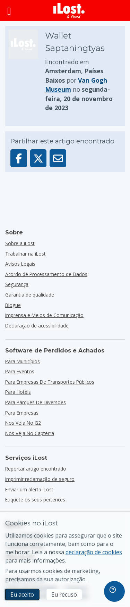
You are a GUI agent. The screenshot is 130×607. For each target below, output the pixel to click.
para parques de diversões (35, 402)
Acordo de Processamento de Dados (46, 274)
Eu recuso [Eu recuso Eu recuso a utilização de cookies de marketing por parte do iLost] (64, 594)
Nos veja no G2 (23, 422)
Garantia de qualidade (29, 294)
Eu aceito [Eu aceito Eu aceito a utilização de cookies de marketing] (22, 594)
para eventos (19, 371)
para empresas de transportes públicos (49, 382)
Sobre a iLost (20, 243)
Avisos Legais (20, 263)
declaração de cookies (94, 552)
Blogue (13, 305)
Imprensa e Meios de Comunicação (44, 315)
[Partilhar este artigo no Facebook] (18, 158)
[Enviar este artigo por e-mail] (58, 158)
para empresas (21, 412)
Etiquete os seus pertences (35, 499)
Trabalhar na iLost (25, 253)
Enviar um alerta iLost (29, 489)
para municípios (22, 361)
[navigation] (114, 591)
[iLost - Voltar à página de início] (69, 10)
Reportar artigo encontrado (35, 468)
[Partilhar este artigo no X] (38, 158)
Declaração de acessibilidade (37, 325)
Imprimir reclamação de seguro (40, 479)
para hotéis (18, 392)
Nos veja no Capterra (29, 433)
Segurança (16, 284)
